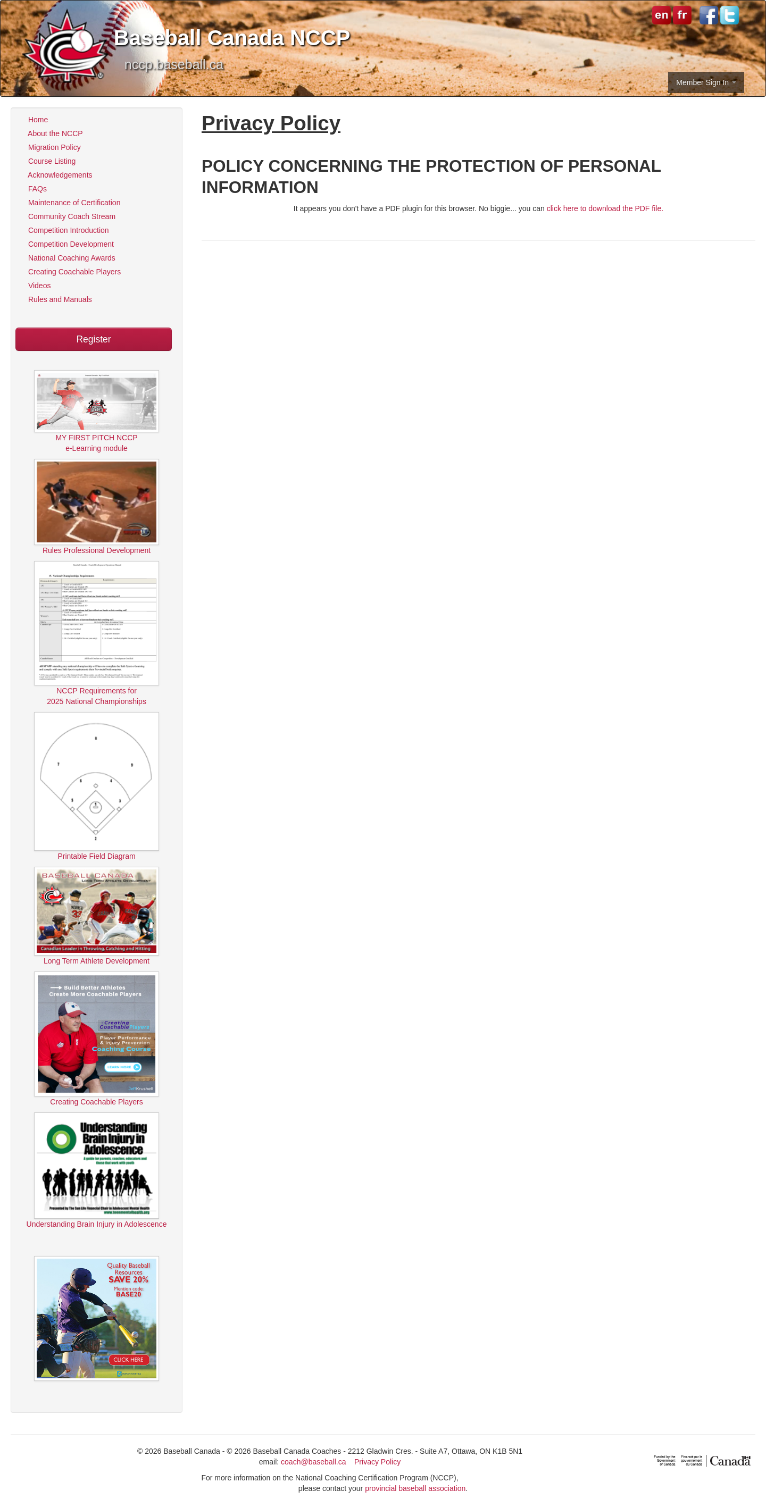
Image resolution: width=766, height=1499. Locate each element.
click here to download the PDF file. (605, 208)
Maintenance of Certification (69, 202)
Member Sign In (706, 82)
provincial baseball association (415, 1488)
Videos (35, 285)
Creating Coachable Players (70, 271)
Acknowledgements (56, 175)
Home (33, 119)
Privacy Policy (377, 1462)
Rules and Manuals (55, 299)
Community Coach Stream (67, 216)
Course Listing (47, 161)
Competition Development (66, 244)
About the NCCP (51, 133)
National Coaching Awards (67, 258)
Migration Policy (50, 147)
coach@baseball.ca (313, 1462)
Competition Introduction (64, 230)
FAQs (33, 189)
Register (93, 339)
